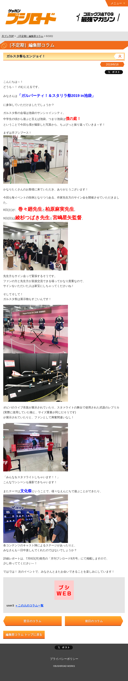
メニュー (116, 3)
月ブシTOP (8, 36)
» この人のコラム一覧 (29, 605)
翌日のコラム (32, 621)
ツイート (114, 72)
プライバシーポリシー (64, 658)
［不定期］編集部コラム (30, 36)
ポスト (64, 647)
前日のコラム (94, 621)
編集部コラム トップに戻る (24, 634)
